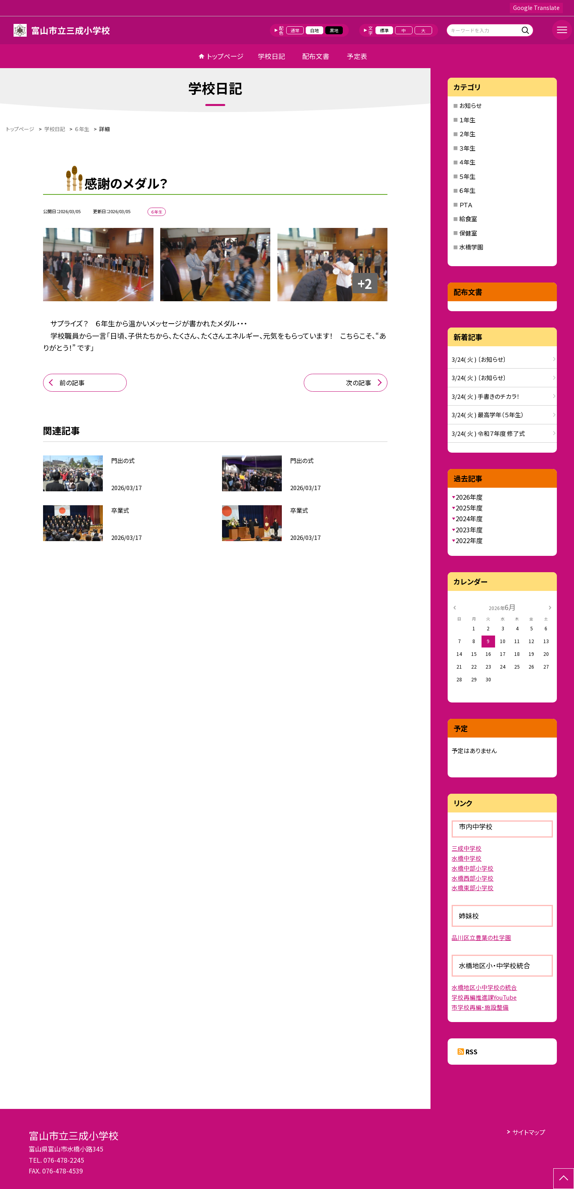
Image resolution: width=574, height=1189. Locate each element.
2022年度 (469, 540)
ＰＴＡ (466, 204)
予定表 (357, 56)
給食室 (468, 218)
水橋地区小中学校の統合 (484, 987)
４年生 (467, 162)
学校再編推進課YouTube (484, 997)
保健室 (468, 233)
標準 (384, 30)
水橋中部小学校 (472, 868)
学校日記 (271, 56)
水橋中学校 (467, 858)
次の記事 (358, 382)
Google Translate (536, 8)
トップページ (225, 56)
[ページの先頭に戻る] (564, 1179)
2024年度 (469, 518)
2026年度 (469, 497)
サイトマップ (528, 1132)
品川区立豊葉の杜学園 (481, 937)
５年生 (467, 176)
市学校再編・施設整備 (480, 1007)
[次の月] (550, 606)
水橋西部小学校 (472, 878)
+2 (365, 283)
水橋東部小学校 (472, 887)
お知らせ (470, 105)
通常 (295, 30)
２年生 (467, 133)
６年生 (467, 190)
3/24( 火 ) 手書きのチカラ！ (486, 396)
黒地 (334, 30)
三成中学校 (467, 848)
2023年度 (469, 529)
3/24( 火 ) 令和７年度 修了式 (488, 433)
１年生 (467, 120)
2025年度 (469, 507)
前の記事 (72, 382)
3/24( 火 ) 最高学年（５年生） (488, 414)
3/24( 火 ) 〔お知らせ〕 (479, 359)
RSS (472, 1051)
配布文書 (315, 56)
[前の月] (454, 606)
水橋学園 (471, 247)
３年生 (467, 148)
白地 (314, 30)
